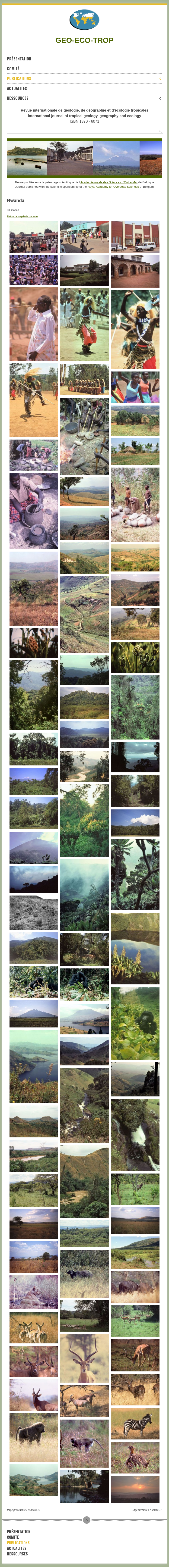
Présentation (19, 59)
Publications (84, 78)
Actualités (17, 88)
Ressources (84, 98)
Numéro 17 (156, 1509)
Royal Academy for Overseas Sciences (113, 186)
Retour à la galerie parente (22, 216)
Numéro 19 (34, 1509)
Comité (13, 69)
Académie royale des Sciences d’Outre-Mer (108, 182)
